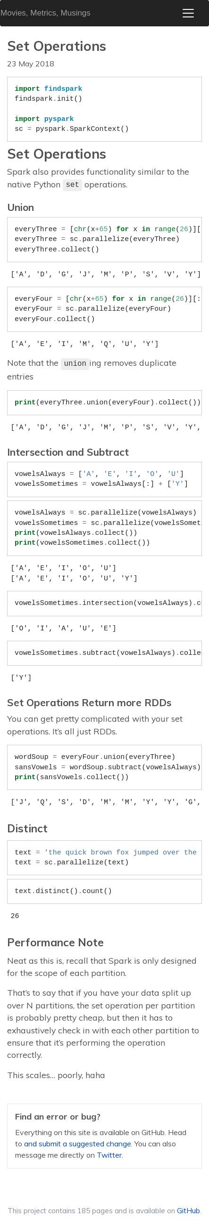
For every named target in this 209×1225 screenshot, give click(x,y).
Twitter (109, 1155)
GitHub (188, 1210)
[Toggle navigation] (188, 13)
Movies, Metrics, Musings (45, 12)
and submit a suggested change (77, 1143)
